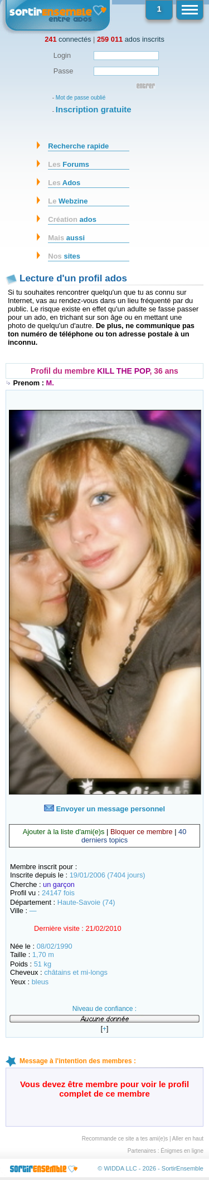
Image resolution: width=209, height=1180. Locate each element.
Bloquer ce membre (141, 831)
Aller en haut (187, 1139)
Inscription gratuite (94, 109)
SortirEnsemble (182, 1168)
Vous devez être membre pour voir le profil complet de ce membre (104, 1088)
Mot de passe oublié (81, 98)
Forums (68, 164)
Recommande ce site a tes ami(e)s (125, 1139)
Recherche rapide (78, 146)
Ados (64, 183)
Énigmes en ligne (182, 1151)
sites (64, 256)
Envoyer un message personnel (104, 809)
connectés (68, 39)
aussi (66, 238)
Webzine (68, 201)
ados (72, 219)
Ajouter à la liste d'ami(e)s (64, 831)
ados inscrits (130, 39)
